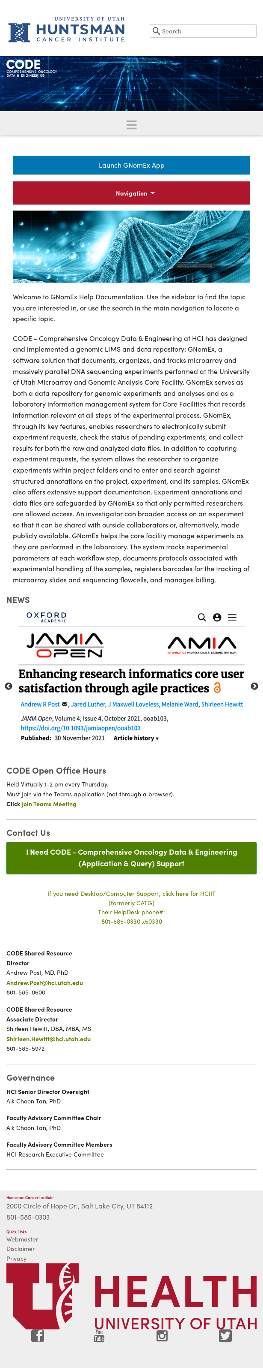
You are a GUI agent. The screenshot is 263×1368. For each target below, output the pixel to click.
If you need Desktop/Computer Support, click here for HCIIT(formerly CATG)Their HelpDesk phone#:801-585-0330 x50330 (131, 907)
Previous (8, 686)
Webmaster (22, 1239)
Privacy (16, 1258)
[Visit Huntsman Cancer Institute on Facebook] (37, 1339)
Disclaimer (20, 1248)
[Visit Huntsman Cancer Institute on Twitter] (225, 1339)
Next (254, 686)
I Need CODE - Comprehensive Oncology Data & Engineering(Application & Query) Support (131, 857)
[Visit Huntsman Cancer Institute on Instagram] (163, 1339)
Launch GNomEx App (132, 164)
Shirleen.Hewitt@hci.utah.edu (48, 1038)
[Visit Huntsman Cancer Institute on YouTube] (100, 1339)
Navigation (131, 193)
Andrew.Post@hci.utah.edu (44, 982)
